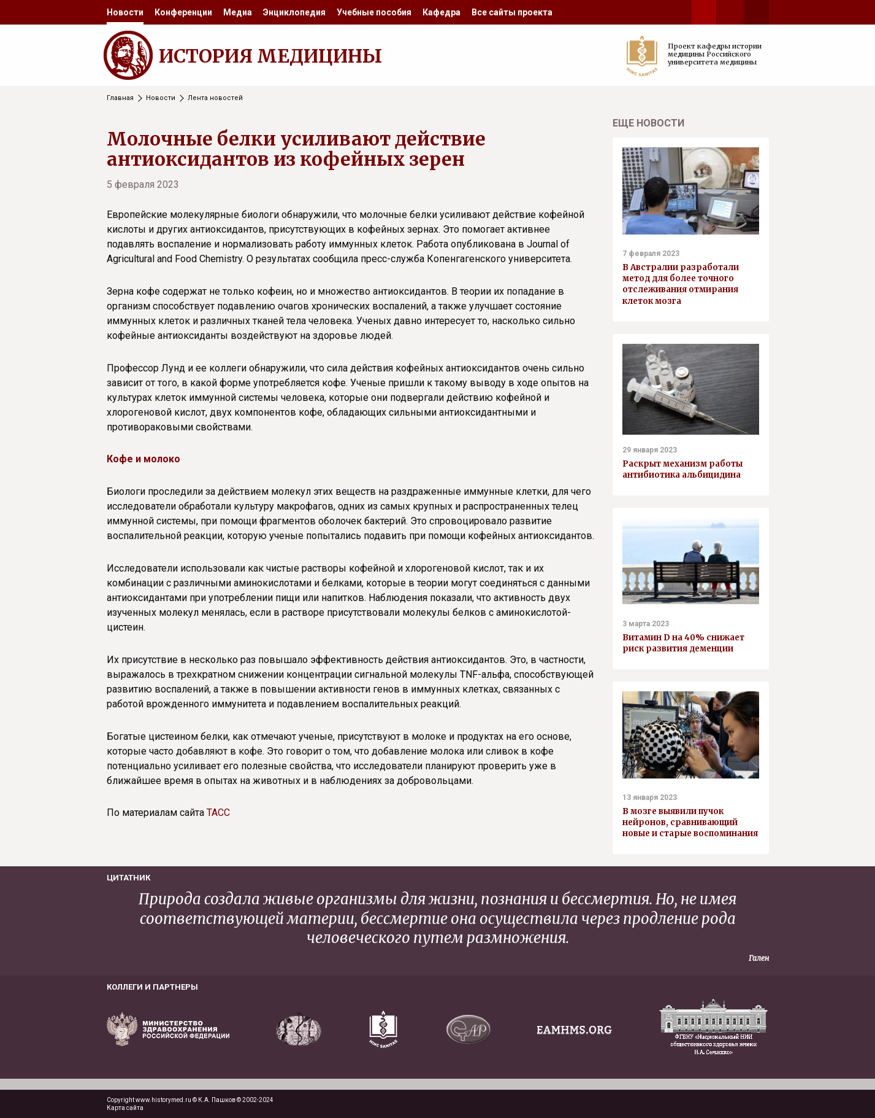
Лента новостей (215, 98)
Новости (125, 12)
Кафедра (441, 12)
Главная (120, 98)
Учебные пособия (374, 12)
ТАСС (218, 812)
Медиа (237, 12)
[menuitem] (125, 12)
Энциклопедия (294, 12)
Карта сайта (125, 1107)
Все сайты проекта (512, 12)
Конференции (183, 12)
